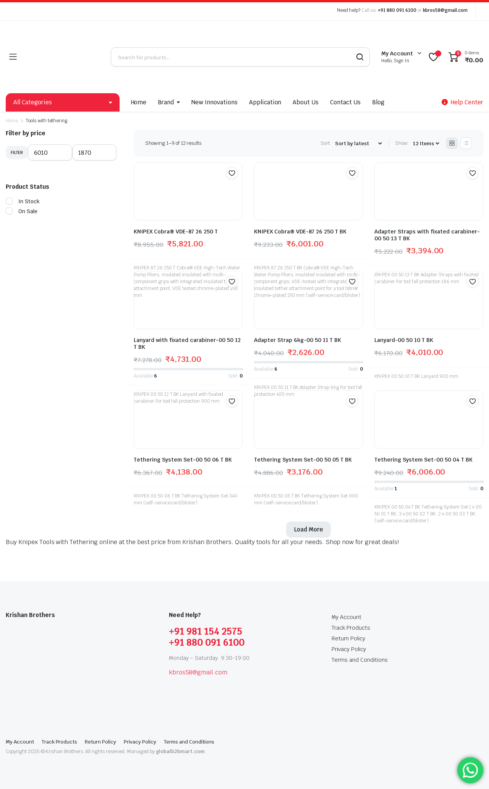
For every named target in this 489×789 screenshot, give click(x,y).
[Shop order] (358, 143)
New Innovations (214, 102)
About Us (306, 102)
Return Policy (348, 638)
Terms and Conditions (359, 659)
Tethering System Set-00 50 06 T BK (183, 459)
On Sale (21, 211)
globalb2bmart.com (180, 751)
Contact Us (345, 102)
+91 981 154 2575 (205, 631)
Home (139, 102)
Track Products (351, 627)
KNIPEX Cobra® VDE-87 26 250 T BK (300, 231)
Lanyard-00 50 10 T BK (403, 340)
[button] (232, 173)
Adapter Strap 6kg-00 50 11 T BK (297, 340)
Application (265, 102)
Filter (17, 152)
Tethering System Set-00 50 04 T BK (423, 459)
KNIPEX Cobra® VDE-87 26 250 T (176, 231)
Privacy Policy (349, 649)
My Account (346, 617)
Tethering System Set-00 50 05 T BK (303, 459)
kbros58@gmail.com (445, 10)
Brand (166, 102)
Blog (378, 102)
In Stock (23, 201)
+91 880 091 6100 (397, 10)
